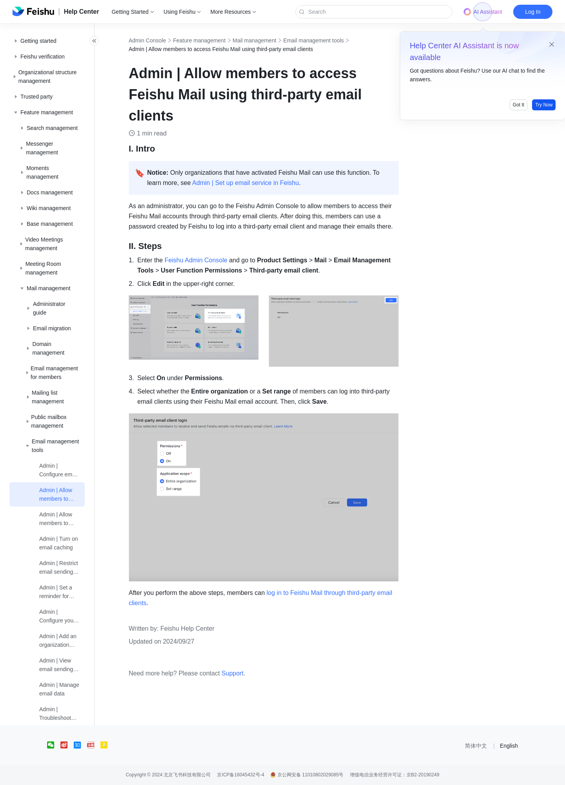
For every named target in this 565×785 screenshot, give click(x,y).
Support (241, 673)
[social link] (53, 744)
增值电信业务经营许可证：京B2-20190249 (394, 775)
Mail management (263, 40)
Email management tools (322, 40)
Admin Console (156, 40)
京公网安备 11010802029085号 (306, 775)
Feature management (208, 40)
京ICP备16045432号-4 (240, 775)
